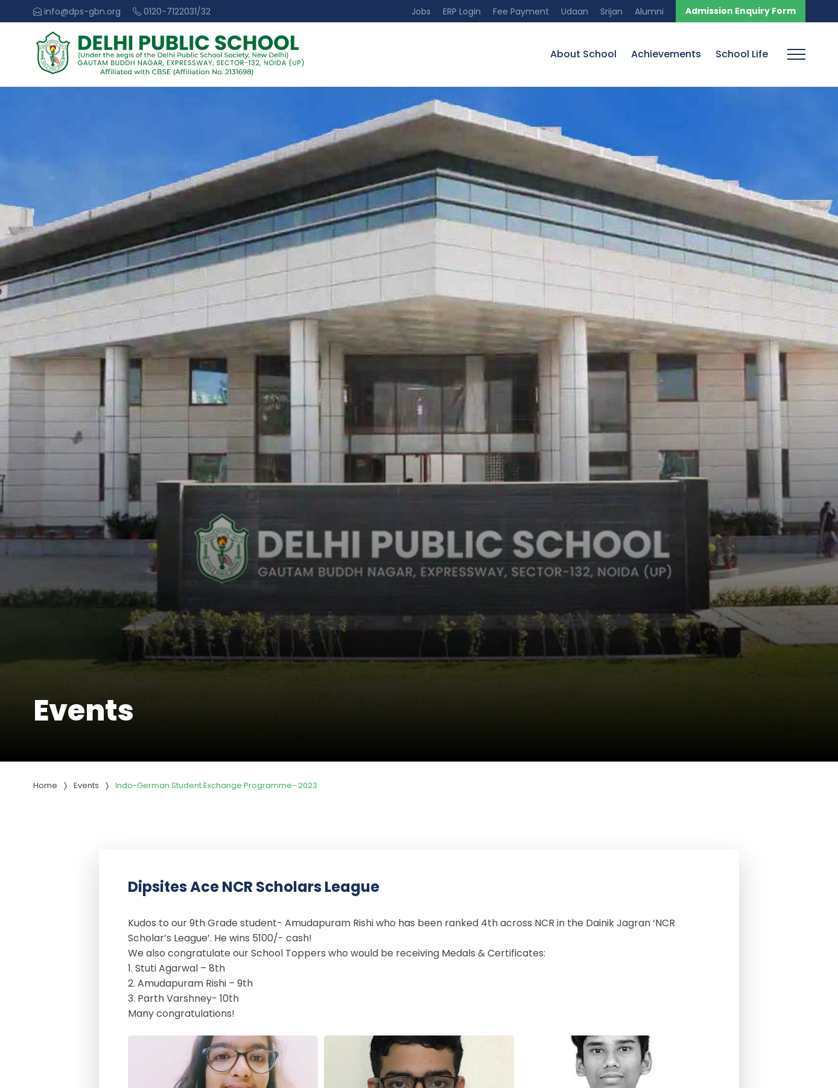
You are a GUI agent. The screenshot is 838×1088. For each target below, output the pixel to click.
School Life (742, 54)
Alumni (649, 11)
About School (583, 54)
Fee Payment (521, 11)
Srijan (611, 11)
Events (86, 785)
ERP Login (462, 11)
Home (45, 785)
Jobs (421, 11)
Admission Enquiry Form (740, 11)
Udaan (574, 11)
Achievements (666, 54)
